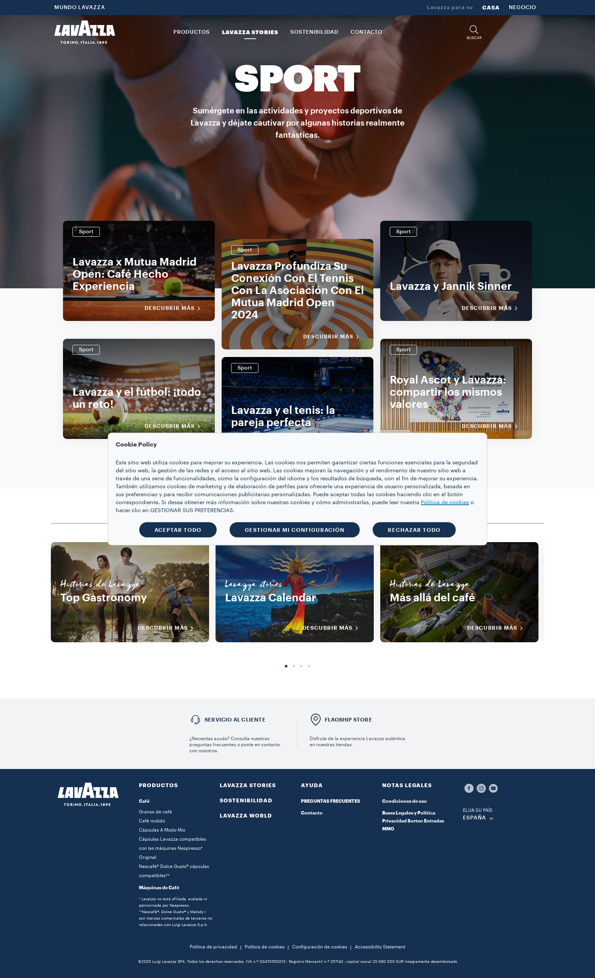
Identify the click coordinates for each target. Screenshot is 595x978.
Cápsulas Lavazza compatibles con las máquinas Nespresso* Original (172, 848)
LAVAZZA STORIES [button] (250, 32)
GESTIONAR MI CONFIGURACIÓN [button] (295, 530)
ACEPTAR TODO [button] (177, 530)
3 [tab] (301, 666)
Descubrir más (175, 308)
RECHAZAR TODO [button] (414, 530)
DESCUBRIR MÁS (168, 628)
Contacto (312, 813)
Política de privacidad (213, 947)
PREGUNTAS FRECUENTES (330, 801)
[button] (474, 32)
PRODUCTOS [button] (191, 32)
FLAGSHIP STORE (348, 719)
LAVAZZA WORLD (246, 815)
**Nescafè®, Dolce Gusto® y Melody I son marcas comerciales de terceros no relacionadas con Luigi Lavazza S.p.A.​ (175, 918)
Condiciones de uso (404, 801)
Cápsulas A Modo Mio (162, 830)
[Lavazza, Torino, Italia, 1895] (84, 32)
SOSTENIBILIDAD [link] (314, 32)
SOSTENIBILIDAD (246, 800)
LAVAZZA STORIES (248, 785)
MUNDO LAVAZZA (79, 7)
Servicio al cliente (235, 719)
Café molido (152, 821)
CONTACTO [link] (366, 32)
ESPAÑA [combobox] (474, 818)
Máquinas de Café (159, 887)
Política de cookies (265, 947)
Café (144, 801)
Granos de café (155, 812)
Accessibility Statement (380, 947)
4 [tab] (309, 666)
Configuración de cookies (319, 947)
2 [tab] (294, 666)
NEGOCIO (522, 7)
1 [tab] (286, 666)
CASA (491, 7)
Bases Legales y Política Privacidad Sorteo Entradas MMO (413, 821)
